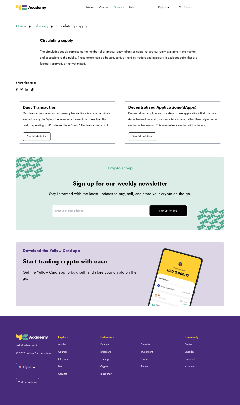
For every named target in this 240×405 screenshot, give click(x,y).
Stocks (144, 359)
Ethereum (105, 352)
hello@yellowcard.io (27, 345)
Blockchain (106, 374)
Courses (103, 7)
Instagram (189, 366)
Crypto (104, 366)
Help (131, 7)
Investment (147, 352)
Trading (104, 359)
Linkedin (189, 352)
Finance (104, 344)
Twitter (188, 344)
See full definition (36, 136)
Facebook (190, 359)
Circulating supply (71, 26)
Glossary (119, 7)
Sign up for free (168, 211)
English (163, 7)
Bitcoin (144, 366)
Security (145, 344)
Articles (90, 7)
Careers (62, 374)
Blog (60, 366)
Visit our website (27, 382)
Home (22, 26)
